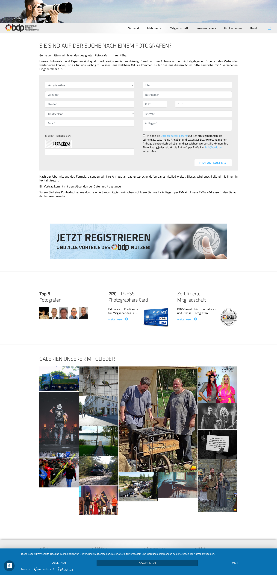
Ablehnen (59, 562)
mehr (235, 562)
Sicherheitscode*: (58, 136)
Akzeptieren (147, 562)
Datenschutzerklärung (174, 136)
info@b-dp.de (213, 147)
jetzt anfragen (213, 162)
